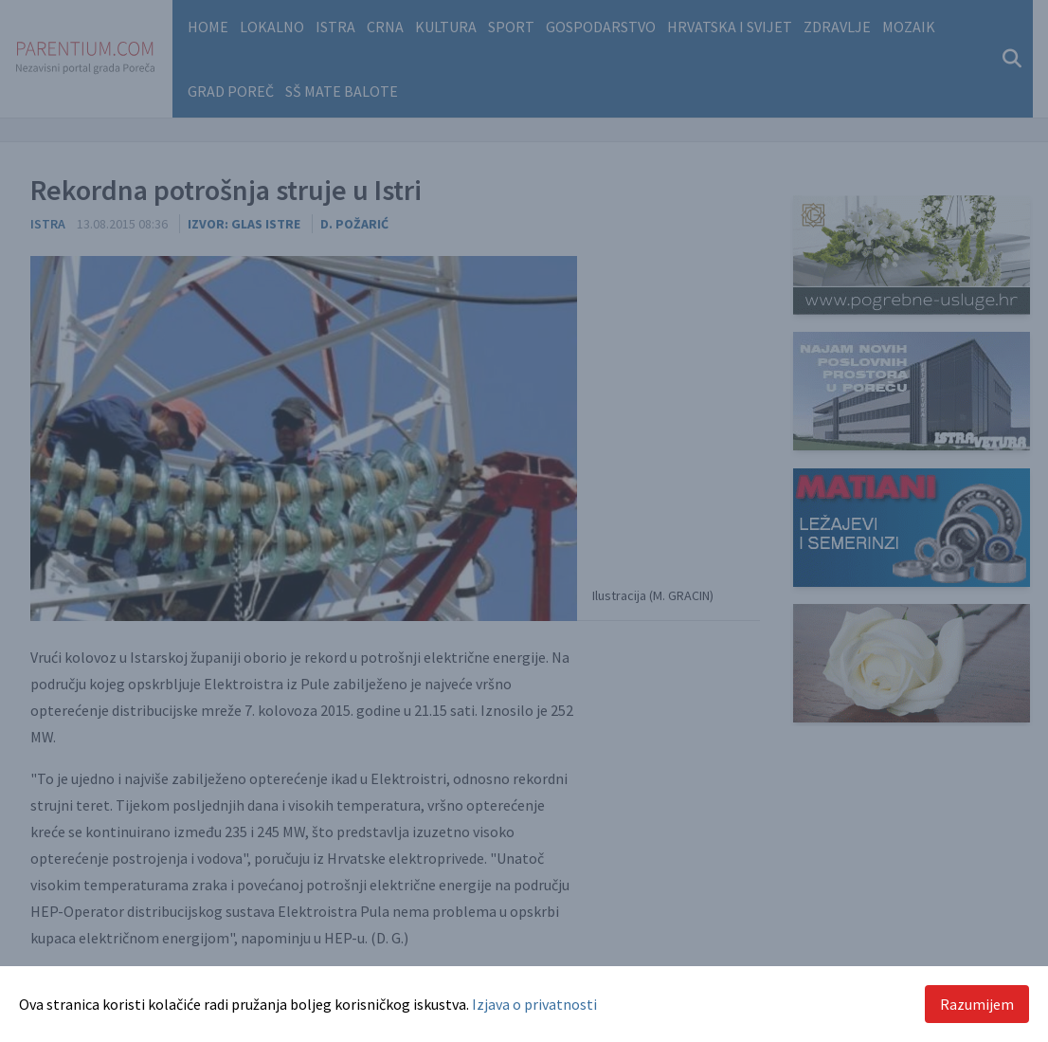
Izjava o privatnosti (534, 1004)
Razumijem (977, 1004)
